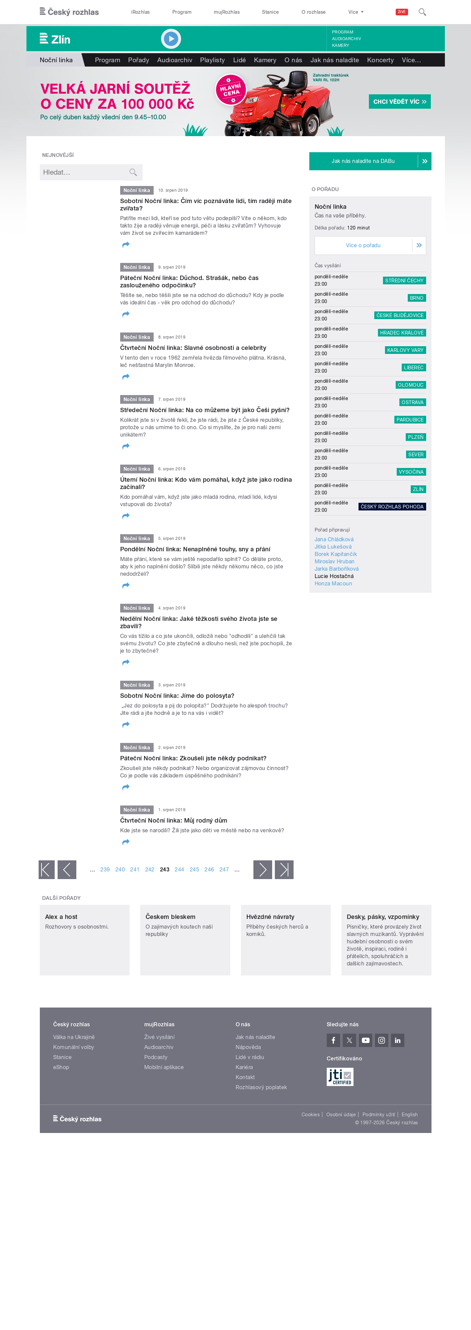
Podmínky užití (379, 1164)
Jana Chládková (334, 602)
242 (150, 875)
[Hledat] (422, 12)
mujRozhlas (227, 12)
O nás (293, 60)
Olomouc (410, 447)
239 (105, 875)
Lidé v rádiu (250, 1107)
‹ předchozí (67, 875)
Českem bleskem (171, 966)
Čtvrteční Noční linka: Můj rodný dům (174, 820)
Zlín (418, 551)
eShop (61, 1117)
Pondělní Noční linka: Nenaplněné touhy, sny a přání (195, 549)
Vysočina (411, 534)
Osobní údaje (341, 1164)
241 (135, 875)
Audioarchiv (346, 38)
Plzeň (415, 499)
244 (179, 875)
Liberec (413, 430)
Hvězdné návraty (270, 966)
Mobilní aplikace (164, 1117)
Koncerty (380, 60)
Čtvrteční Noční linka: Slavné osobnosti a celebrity (193, 347)
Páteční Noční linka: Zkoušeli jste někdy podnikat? (193, 758)
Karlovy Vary (405, 412)
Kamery (340, 45)
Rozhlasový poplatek (261, 1137)
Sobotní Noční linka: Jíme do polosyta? (177, 695)
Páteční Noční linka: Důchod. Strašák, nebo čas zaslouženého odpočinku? (189, 281)
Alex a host (61, 966)
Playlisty (212, 60)
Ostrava (412, 464)
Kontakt (245, 1127)
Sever (415, 516)
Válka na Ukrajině (74, 1087)
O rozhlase (314, 12)
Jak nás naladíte (335, 60)
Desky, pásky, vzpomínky (383, 966)
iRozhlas (140, 12)
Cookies (311, 1164)
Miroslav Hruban (335, 624)
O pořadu (325, 189)
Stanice (270, 12)
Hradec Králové (402, 395)
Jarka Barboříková (337, 631)
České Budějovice (400, 377)
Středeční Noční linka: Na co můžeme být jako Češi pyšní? (205, 409)
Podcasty (156, 1107)
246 (209, 875)
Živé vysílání (159, 1087)
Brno (417, 360)
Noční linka (331, 269)
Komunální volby (73, 1097)
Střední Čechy (404, 343)
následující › (262, 875)
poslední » (284, 875)
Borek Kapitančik (336, 616)
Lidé (239, 60)
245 (194, 875)
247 (224, 875)
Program (181, 12)
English (410, 1164)
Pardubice (410, 482)
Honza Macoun (333, 646)
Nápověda (248, 1097)
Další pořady (61, 904)
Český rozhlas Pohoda (392, 569)
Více (411, 60)
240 (120, 875)
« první (46, 875)
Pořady (138, 60)
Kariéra (244, 1117)
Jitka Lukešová (333, 609)
